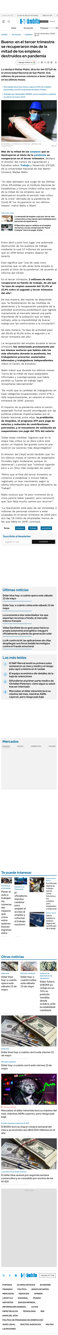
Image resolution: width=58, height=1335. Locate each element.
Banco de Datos (40, 1289)
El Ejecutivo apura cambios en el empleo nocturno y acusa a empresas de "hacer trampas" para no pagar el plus (32, 227)
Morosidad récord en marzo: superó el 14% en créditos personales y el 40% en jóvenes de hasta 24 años (27, 88)
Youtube (29, 1275)
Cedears (52, 746)
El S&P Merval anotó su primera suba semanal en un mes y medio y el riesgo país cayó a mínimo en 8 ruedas (31, 666)
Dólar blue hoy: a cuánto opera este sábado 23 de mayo (28, 597)
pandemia (40, 155)
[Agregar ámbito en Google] (26, 62)
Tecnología (29, 1311)
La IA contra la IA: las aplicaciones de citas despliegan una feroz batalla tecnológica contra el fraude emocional (27, 643)
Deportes (7, 1302)
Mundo (37, 1298)
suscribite (44, 21)
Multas (50, 1324)
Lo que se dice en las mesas (27, 15)
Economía (28, 28)
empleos (28, 35)
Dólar (13, 28)
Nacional (23, 1298)
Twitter (3, 1275)
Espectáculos (10, 1311)
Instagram (16, 1275)
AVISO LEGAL (8, 1324)
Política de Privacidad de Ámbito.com (22, 1320)
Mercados (8, 1293)
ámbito (4, 35)
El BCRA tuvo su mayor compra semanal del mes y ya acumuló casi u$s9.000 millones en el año (28, 1130)
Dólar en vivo (47, 15)
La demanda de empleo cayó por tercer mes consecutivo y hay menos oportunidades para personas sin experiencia (35, 218)
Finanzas (44, 28)
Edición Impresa (26, 1302)
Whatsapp (36, 1275)
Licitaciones (9, 1329)
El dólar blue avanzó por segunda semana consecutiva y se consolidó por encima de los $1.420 (27, 1178)
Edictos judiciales (30, 1324)
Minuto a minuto (10, 1107)
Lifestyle (7, 1298)
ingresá (52, 21)
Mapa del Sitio (10, 1315)
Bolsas (20, 746)
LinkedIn (22, 1275)
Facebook (9, 1275)
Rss (42, 1311)
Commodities (36, 746)
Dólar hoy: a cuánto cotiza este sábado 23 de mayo (28, 607)
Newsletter (52, 28)
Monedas (6, 746)
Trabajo (25, 165)
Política (22, 1289)
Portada (7, 1285)
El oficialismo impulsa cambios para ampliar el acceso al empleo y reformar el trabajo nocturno (20, 908)
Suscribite (43, 542)
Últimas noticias (26, 1285)
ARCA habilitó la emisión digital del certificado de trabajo (51, 922)
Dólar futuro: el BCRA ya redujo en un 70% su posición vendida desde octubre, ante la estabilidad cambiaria (47, 996)
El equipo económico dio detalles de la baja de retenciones (31, 675)
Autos (34, 1307)
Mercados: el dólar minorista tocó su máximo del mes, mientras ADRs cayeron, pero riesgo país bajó (30, 693)
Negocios (24, 1293)
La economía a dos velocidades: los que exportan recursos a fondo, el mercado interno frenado (25, 617)
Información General (14, 1307)
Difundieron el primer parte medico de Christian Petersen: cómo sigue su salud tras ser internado (32, 683)
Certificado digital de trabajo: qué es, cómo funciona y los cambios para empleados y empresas (51, 896)
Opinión (38, 1293)
